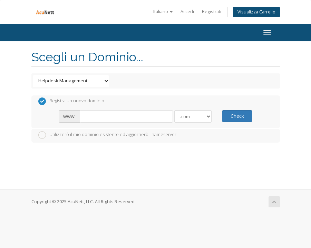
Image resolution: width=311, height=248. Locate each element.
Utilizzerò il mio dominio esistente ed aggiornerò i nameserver (107, 135)
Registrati (211, 11)
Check (237, 116)
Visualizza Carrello (256, 12)
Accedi (187, 11)
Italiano (163, 11)
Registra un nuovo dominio (71, 101)
